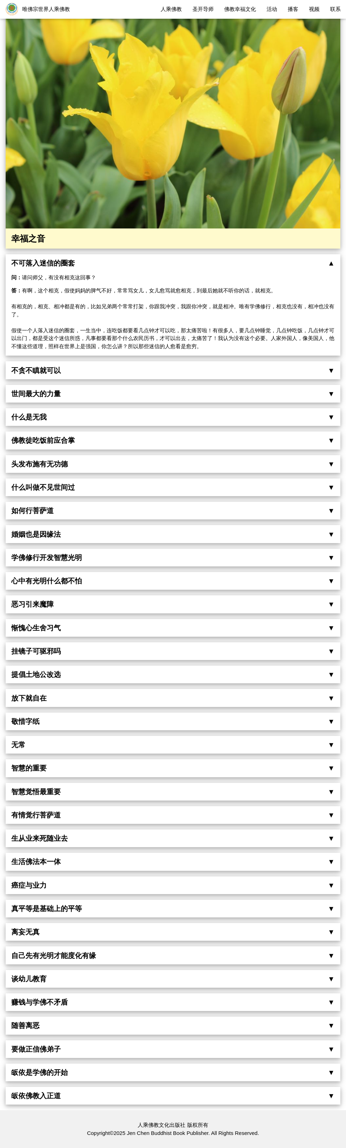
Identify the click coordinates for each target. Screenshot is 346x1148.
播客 (293, 9)
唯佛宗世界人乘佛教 (46, 9)
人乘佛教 (171, 9)
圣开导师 (203, 9)
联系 (335, 9)
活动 (272, 9)
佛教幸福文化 (240, 9)
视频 (314, 9)
